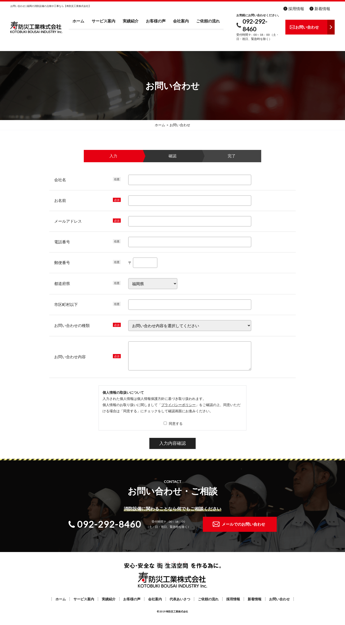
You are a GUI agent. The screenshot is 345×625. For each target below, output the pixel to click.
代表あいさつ (180, 599)
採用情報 (296, 8)
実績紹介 (130, 20)
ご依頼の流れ (208, 20)
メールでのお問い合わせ (243, 524)
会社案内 (181, 20)
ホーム (78, 20)
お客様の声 (156, 20)
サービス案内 (103, 20)
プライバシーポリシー (178, 405)
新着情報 (322, 8)
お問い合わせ (279, 599)
